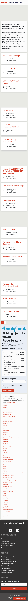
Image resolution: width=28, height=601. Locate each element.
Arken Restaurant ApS (11, 56)
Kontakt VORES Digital (7, 545)
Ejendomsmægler (7, 436)
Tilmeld (14, 588)
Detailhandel (6, 430)
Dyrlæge (5, 434)
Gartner (5, 452)
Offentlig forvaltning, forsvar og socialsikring (13, 471)
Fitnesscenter (6, 445)
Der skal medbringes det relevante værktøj (13, 386)
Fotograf (5, 448)
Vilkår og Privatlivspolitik (8, 543)
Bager (4, 410)
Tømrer (5, 504)
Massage (5, 468)
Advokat (5, 405)
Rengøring (5, 484)
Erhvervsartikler (5, 566)
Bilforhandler (6, 418)
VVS (4, 513)
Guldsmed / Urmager (7, 454)
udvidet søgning (11, 402)
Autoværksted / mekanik (8, 409)
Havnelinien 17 (9, 200)
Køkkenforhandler (7, 461)
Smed (4, 495)
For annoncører (5, 541)
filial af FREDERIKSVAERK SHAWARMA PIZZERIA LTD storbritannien (13, 171)
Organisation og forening (8, 475)
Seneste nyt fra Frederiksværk (9, 557)
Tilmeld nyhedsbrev (19, 598)
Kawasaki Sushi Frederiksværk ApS (10, 285)
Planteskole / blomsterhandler (10, 480)
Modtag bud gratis (8, 390)
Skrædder (5, 489)
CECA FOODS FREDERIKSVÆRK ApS (11, 126)
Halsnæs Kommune (6, 568)
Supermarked (6, 498)
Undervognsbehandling (8, 509)
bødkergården (8, 110)
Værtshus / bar (6, 515)
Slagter (5, 493)
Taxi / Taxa (5, 502)
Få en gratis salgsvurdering (8, 570)
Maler (4, 466)
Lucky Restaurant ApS (11, 311)
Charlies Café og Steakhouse (9, 140)
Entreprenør (6, 443)
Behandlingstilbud (7, 414)
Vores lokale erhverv (6, 559)
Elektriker (5, 439)
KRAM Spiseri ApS (10, 299)
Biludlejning (6, 419)
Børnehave (5, 423)
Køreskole (5, 463)
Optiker (5, 473)
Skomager (5, 488)
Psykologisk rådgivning (8, 482)
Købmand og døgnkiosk (8, 459)
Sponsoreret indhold (6, 572)
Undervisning (6, 507)
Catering (5, 425)
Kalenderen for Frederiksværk (9, 561)
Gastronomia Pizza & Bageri (14, 186)
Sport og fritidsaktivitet (8, 497)
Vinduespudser (6, 511)
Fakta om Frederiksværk (7, 563)
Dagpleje (5, 428)
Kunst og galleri (6, 457)
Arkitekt (5, 407)
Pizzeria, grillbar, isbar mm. (9, 479)
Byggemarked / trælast (8, 421)
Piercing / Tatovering (7, 477)
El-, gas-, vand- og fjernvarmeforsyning (11, 437)
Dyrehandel (5, 432)
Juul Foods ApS (9, 229)
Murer (4, 470)
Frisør (4, 450)
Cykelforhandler (6, 427)
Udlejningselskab (7, 506)
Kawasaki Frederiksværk (12, 257)
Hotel (4, 455)
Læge (4, 464)
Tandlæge (5, 500)
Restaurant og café (7, 486)
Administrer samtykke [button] (7, 548)
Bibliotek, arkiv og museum (9, 416)
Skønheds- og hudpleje (8, 491)
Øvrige (4, 516)
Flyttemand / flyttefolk (8, 446)
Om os (2, 539)
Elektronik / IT (6, 441)
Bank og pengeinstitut (8, 412)
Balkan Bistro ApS (10, 68)
